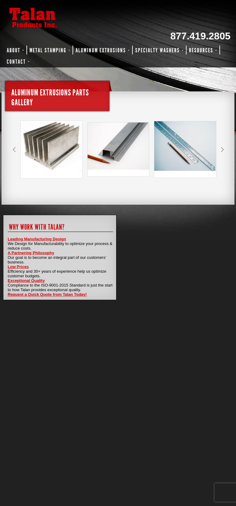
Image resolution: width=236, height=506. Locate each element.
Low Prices (18, 266)
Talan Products (59, 17)
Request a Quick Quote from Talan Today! (47, 294)
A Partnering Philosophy (31, 253)
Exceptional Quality (26, 280)
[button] (14, 149)
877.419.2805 (200, 36)
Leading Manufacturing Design (37, 239)
